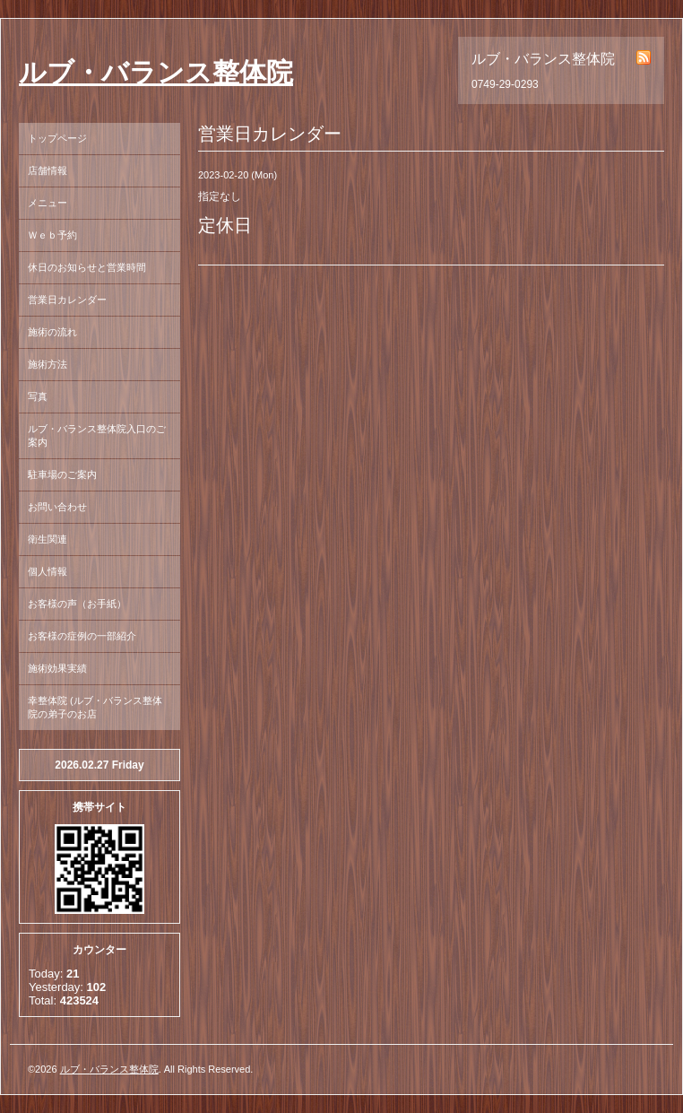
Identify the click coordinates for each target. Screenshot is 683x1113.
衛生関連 (47, 539)
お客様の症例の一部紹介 (82, 635)
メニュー (47, 202)
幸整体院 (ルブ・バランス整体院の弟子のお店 (95, 707)
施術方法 (47, 364)
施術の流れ (52, 331)
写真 (38, 396)
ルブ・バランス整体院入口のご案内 (97, 435)
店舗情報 (47, 170)
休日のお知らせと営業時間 (87, 267)
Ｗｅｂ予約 (52, 235)
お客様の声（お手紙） (77, 603)
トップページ (57, 138)
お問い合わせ (57, 506)
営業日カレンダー (67, 299)
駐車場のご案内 (62, 474)
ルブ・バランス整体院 (156, 72)
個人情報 (47, 571)
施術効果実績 (57, 668)
